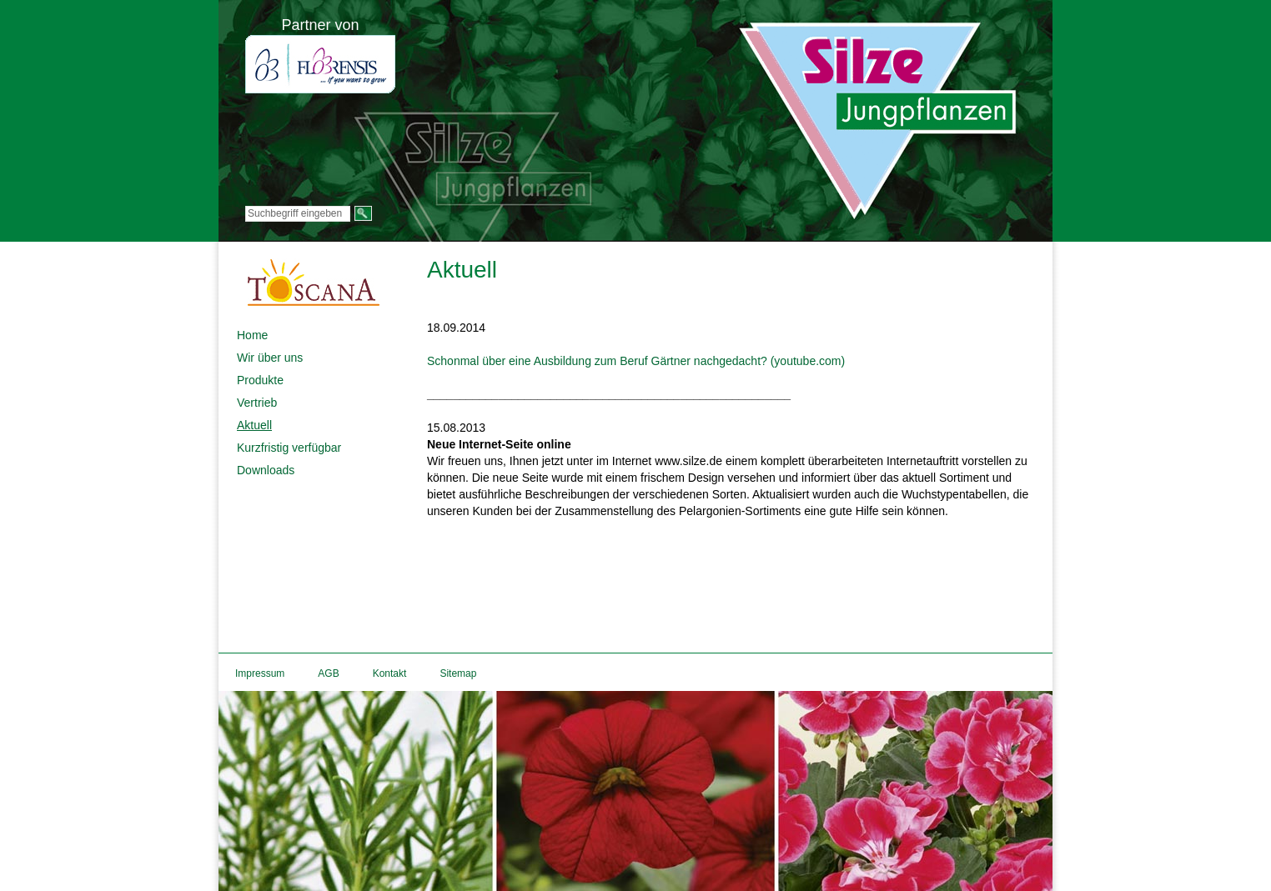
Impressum (259, 673)
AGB (328, 673)
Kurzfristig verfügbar (289, 447)
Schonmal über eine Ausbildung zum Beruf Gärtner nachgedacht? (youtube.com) (636, 361)
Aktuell (254, 425)
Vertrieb (257, 402)
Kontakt (390, 673)
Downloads (265, 470)
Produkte (260, 380)
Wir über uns (270, 357)
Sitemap (458, 673)
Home (252, 335)
